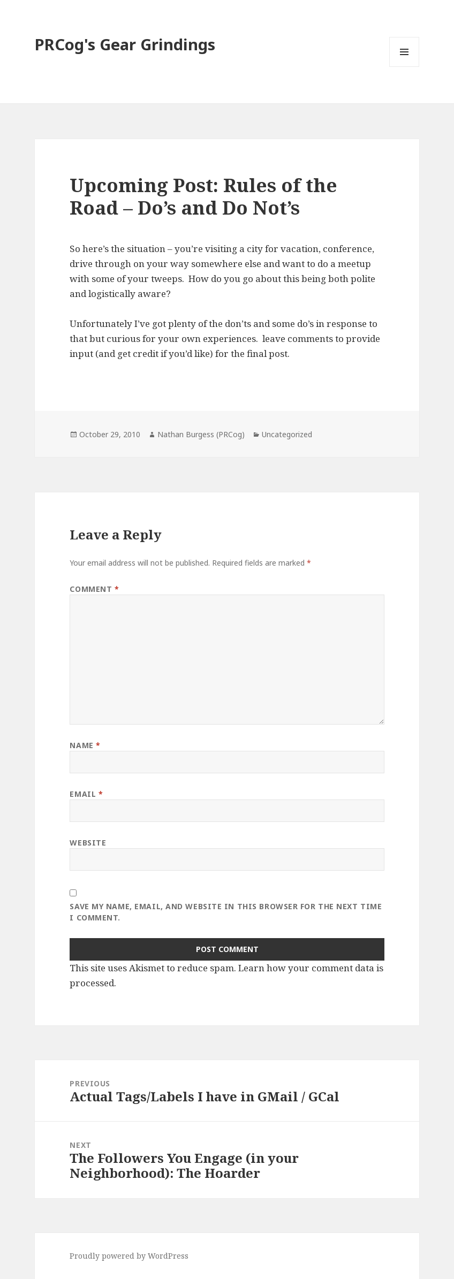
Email (86, 794)
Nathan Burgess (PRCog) (201, 434)
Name (85, 745)
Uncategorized (287, 434)
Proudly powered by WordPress (129, 1256)
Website (88, 843)
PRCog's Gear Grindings (125, 44)
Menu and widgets (404, 66)
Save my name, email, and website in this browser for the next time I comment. (226, 912)
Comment (94, 589)
